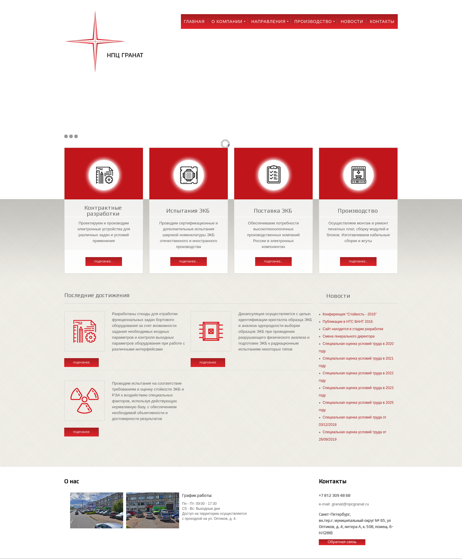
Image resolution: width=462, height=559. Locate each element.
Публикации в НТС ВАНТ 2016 (348, 322)
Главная (194, 21)
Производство (313, 21)
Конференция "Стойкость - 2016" (350, 314)
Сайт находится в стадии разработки (353, 329)
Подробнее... (103, 261)
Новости (352, 21)
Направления (268, 21)
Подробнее (81, 362)
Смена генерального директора (348, 336)
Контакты (382, 21)
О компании (227, 21)
